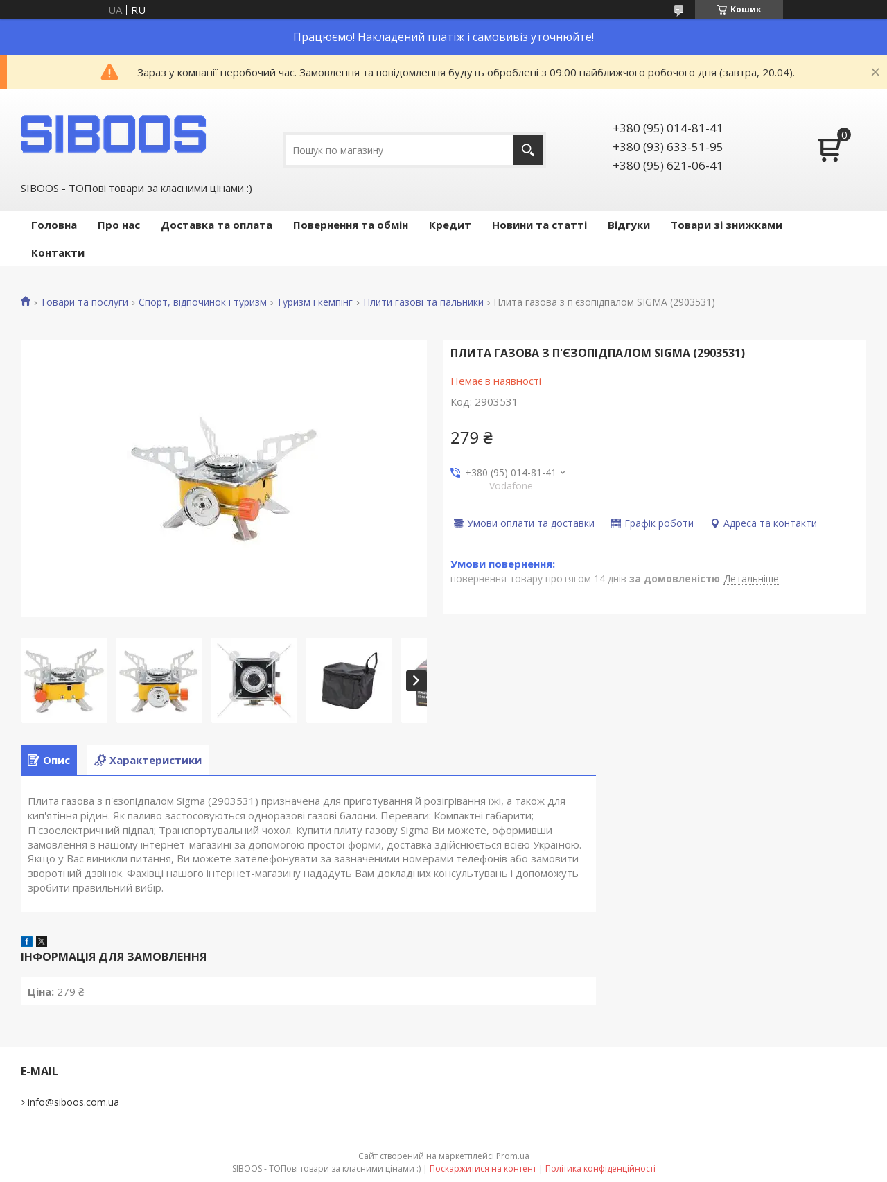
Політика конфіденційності (600, 1168)
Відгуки (629, 225)
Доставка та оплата (216, 225)
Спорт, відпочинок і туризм (203, 302)
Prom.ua (512, 1156)
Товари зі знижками (726, 225)
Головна (54, 225)
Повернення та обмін (350, 225)
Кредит (450, 225)
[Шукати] (528, 150)
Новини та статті (539, 225)
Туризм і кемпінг (314, 302)
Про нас (119, 225)
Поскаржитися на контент (483, 1168)
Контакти (58, 252)
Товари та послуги (84, 302)
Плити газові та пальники (423, 302)
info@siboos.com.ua (73, 1102)
